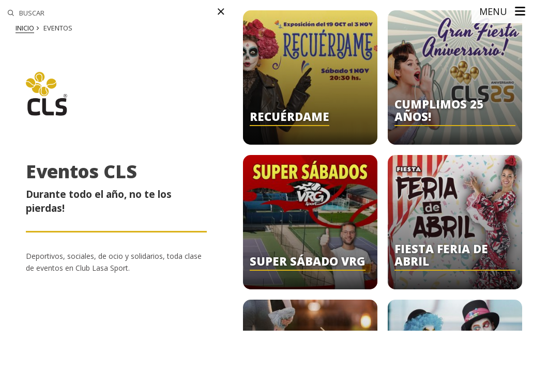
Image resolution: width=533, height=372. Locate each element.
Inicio (25, 28)
